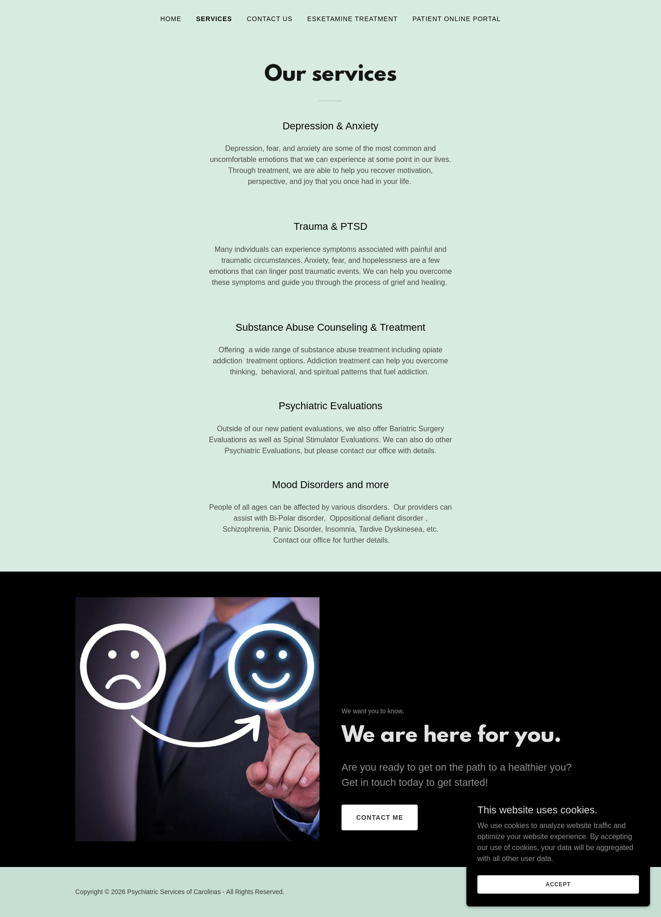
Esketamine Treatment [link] (352, 18)
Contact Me (379, 817)
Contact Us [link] (270, 18)
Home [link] (170, 18)
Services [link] (214, 18)
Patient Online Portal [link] (457, 18)
